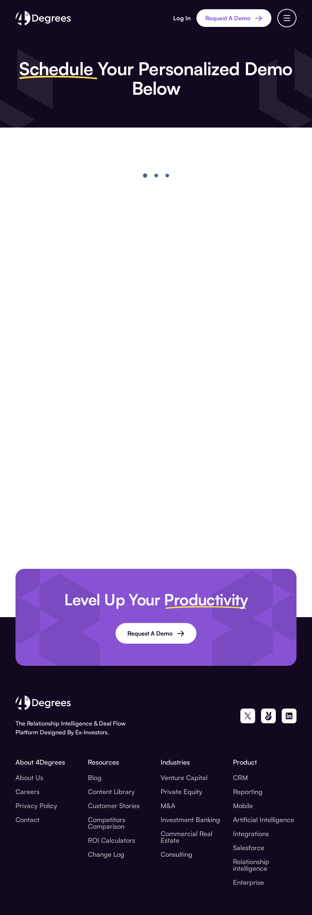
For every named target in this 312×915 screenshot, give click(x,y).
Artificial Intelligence (263, 819)
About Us (29, 777)
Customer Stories (114, 805)
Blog (95, 777)
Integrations (251, 833)
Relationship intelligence (251, 864)
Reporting (248, 791)
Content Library (111, 791)
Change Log (106, 854)
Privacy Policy (36, 805)
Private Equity (181, 791)
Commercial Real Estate (186, 836)
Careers (28, 791)
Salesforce (248, 847)
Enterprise (248, 882)
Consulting (176, 854)
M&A (168, 805)
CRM (240, 777)
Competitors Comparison (106, 822)
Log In (182, 18)
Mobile (243, 805)
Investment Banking (190, 819)
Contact (28, 819)
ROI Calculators (111, 840)
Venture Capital (184, 777)
